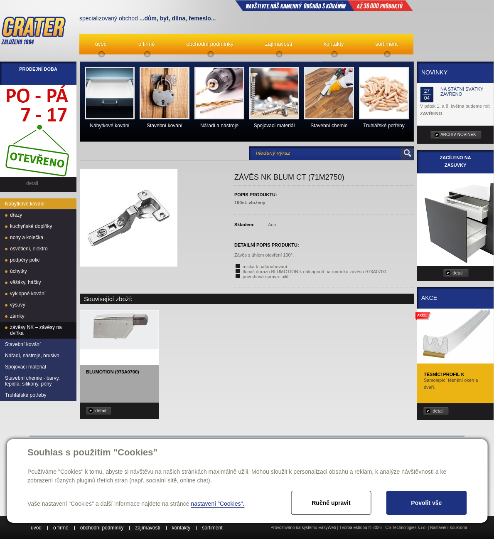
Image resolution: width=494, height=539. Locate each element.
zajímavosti (278, 44)
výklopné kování (28, 294)
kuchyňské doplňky (31, 226)
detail (100, 410)
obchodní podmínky (210, 44)
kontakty (334, 44)
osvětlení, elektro (29, 249)
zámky (17, 316)
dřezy (16, 215)
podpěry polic (24, 260)
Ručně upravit (331, 502)
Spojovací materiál (25, 367)
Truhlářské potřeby (26, 395)
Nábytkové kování (24, 204)
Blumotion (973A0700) (112, 371)
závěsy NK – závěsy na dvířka (36, 330)
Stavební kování (23, 344)
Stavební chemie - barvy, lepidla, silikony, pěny (32, 381)
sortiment (387, 44)
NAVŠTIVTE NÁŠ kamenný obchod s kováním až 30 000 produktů (324, 5)
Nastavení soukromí (448, 527)
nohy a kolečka (26, 237)
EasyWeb (327, 527)
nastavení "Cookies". (217, 503)
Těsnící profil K (444, 374)
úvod (101, 44)
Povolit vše (426, 502)
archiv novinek (458, 134)
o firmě (146, 44)
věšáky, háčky (25, 282)
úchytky (18, 271)
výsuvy (17, 305)
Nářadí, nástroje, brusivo (32, 356)
